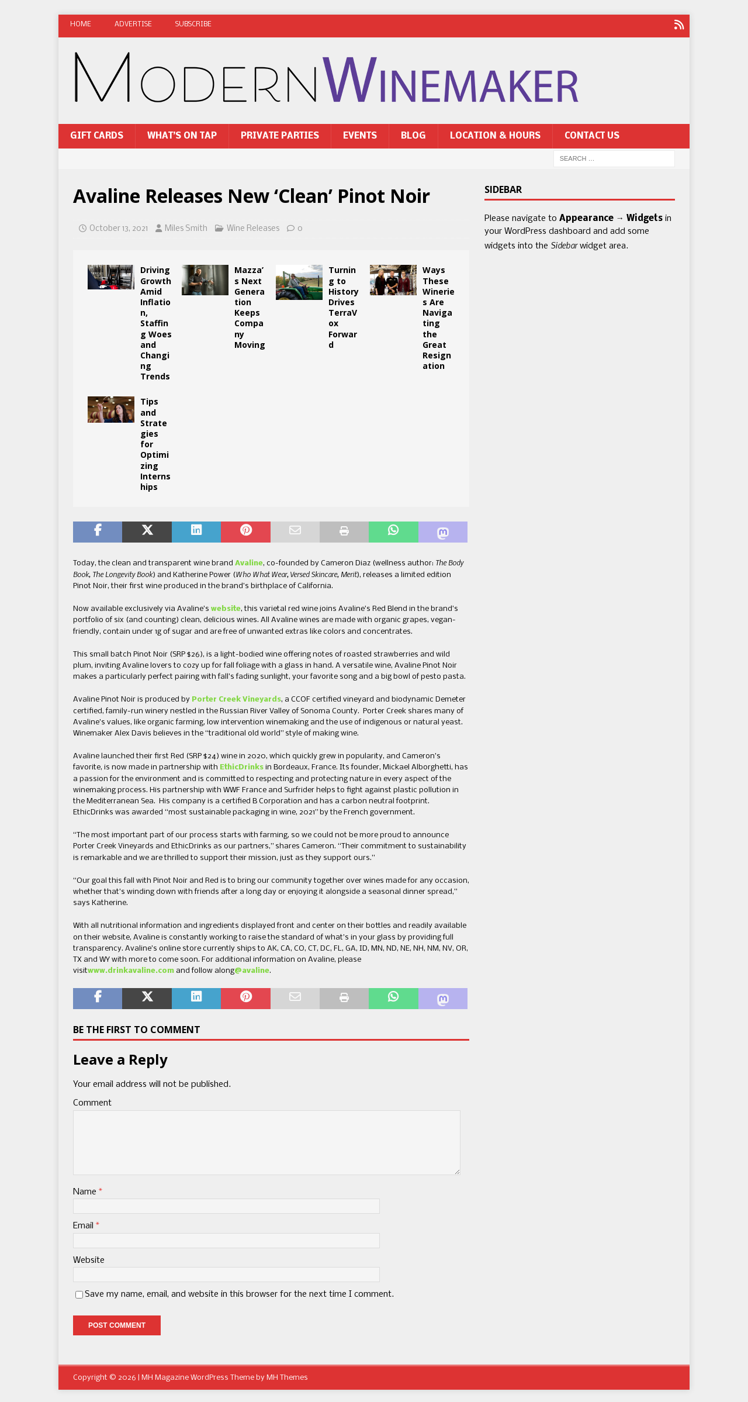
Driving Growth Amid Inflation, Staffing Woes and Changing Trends (156, 321)
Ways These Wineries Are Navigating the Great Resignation (439, 316)
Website (89, 1258)
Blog (413, 134)
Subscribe (193, 24)
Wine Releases (253, 226)
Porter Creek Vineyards (236, 698)
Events (360, 134)
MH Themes (287, 1376)
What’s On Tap (182, 134)
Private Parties (280, 134)
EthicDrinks (242, 765)
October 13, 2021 (118, 226)
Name (86, 1189)
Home (80, 24)
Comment (92, 1101)
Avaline (249, 561)
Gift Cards (96, 134)
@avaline (251, 969)
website (226, 607)
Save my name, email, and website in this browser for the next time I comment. (239, 1292)
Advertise (133, 24)
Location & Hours (495, 134)
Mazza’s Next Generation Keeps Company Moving (249, 305)
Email (84, 1224)
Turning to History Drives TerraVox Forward (343, 305)
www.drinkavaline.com (131, 969)
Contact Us (592, 134)
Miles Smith (186, 226)
